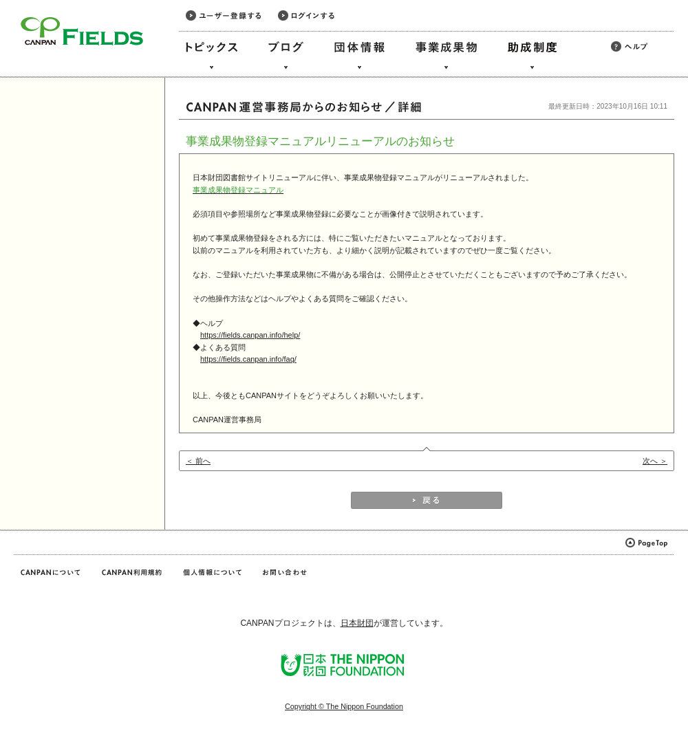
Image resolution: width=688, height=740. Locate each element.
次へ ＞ (655, 461)
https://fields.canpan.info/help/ (250, 335)
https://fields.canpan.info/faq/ (248, 359)
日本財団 (357, 623)
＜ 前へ (198, 461)
